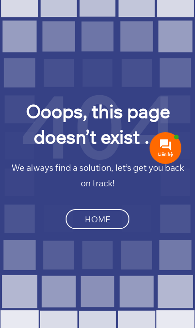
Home (97, 219)
